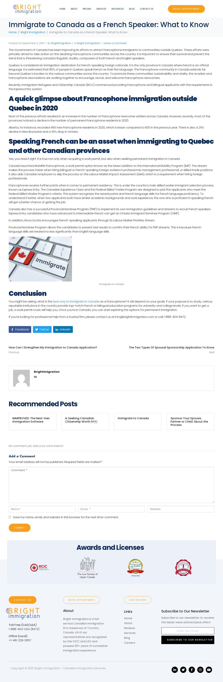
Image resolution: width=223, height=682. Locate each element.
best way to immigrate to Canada (76, 301)
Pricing (87, 8)
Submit (19, 527)
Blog (132, 8)
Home (62, 8)
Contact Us (146, 8)
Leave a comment (115, 43)
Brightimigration (61, 43)
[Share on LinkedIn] (63, 329)
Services (101, 8)
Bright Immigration (88, 43)
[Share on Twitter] (42, 329)
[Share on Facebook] (20, 329)
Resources (118, 8)
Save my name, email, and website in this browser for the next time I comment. (66, 517)
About (74, 8)
